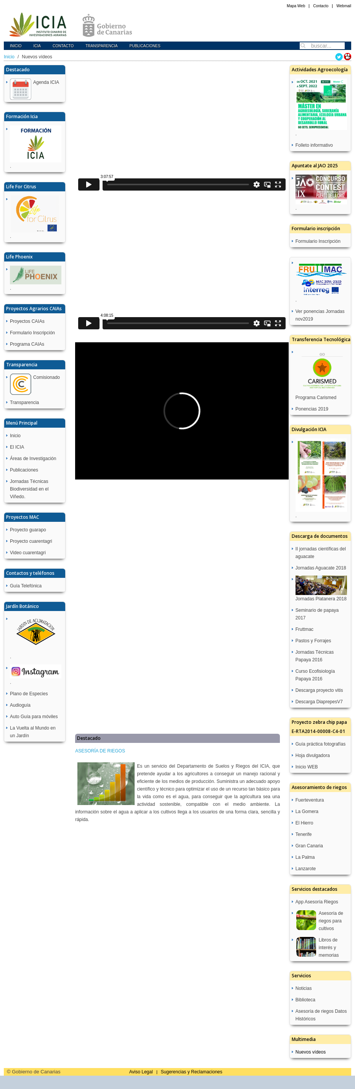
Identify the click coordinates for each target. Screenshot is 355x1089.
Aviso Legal (141, 1072)
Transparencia (101, 46)
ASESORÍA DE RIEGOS (100, 751)
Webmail (343, 6)
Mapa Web (296, 6)
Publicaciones (144, 46)
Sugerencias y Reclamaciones (191, 1072)
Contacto (320, 6)
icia (37, 46)
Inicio (16, 46)
